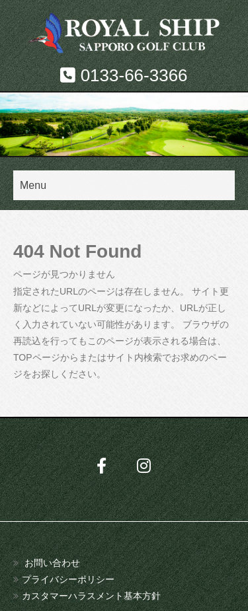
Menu (33, 185)
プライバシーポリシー (68, 579)
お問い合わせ (52, 562)
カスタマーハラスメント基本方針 (91, 596)
